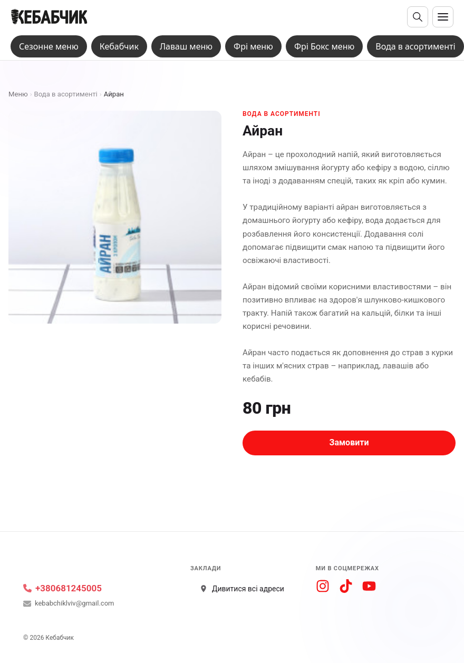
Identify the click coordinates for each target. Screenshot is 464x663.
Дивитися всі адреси (241, 588)
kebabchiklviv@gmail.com (68, 604)
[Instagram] (323, 586)
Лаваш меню (186, 46)
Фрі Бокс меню (324, 46)
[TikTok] (346, 586)
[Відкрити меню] (442, 16)
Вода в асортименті (415, 46)
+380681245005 (62, 588)
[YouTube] (369, 586)
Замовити (349, 442)
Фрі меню (253, 46)
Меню (18, 94)
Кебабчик (119, 46)
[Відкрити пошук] (417, 16)
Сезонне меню (49, 46)
